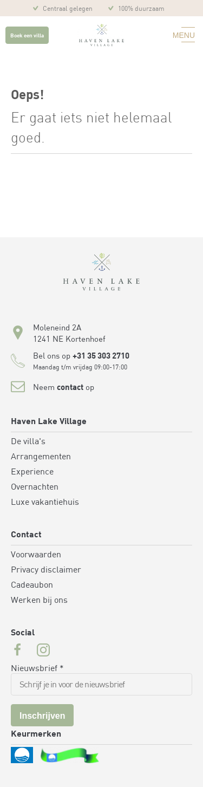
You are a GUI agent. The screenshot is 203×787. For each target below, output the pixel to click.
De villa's (28, 442)
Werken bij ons (39, 600)
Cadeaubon (32, 585)
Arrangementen (41, 457)
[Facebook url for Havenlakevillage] (17, 651)
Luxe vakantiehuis (45, 502)
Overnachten (34, 487)
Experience (32, 472)
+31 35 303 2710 (101, 357)
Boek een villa (27, 36)
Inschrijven (42, 715)
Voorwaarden (36, 555)
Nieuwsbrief (37, 669)
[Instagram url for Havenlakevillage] (43, 651)
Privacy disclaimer (46, 570)
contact (70, 388)
